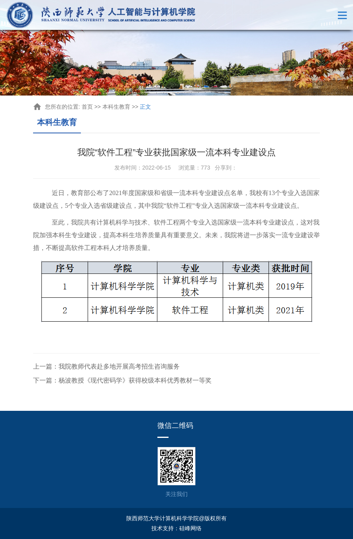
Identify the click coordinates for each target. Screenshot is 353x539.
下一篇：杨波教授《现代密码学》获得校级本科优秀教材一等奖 (122, 380)
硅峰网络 (190, 528)
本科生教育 (116, 107)
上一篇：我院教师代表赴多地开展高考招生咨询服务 (106, 366)
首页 (87, 107)
